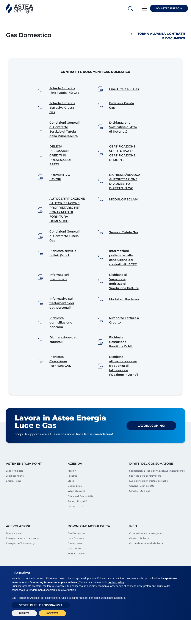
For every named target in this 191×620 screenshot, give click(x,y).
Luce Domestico (77, 549)
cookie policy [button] (116, 582)
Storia (71, 491)
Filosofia (72, 486)
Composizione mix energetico (146, 544)
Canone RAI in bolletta (141, 496)
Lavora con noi (151, 436)
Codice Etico (75, 496)
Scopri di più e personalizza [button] (40, 605)
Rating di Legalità (77, 511)
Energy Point (13, 491)
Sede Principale (14, 481)
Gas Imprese (75, 554)
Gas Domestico (76, 544)
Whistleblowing (76, 501)
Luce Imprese (75, 559)
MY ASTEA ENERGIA (169, 8)
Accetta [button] (52, 613)
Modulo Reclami (77, 564)
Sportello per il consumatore (145, 486)
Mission (72, 481)
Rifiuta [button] (24, 613)
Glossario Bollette (139, 549)
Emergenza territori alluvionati (23, 549)
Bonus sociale (13, 544)
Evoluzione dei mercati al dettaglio (148, 491)
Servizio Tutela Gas (139, 501)
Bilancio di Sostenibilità (80, 506)
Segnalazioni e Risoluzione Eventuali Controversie (157, 481)
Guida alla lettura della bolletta (146, 554)
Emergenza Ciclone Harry (20, 554)
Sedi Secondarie (15, 486)
